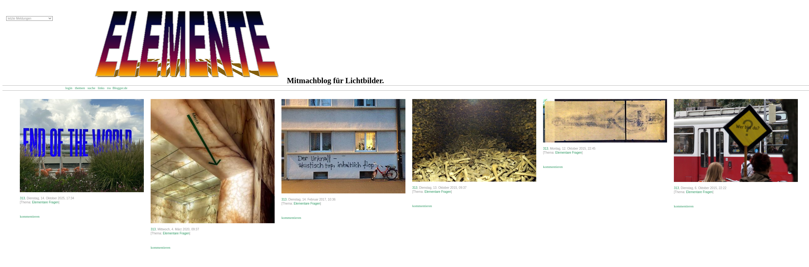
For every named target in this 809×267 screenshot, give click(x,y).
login (69, 88)
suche (91, 88)
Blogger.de (123, 88)
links (101, 88)
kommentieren (30, 216)
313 (22, 198)
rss (109, 88)
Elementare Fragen (45, 202)
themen (80, 88)
